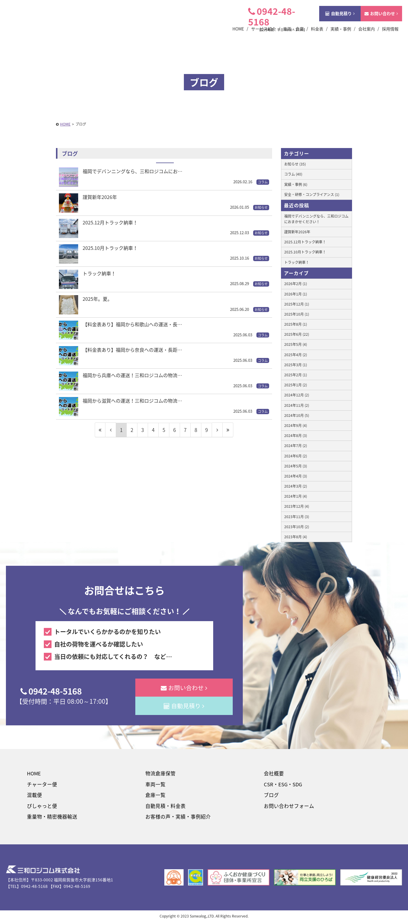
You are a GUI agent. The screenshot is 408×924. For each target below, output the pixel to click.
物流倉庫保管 (160, 774)
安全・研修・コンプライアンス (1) (311, 194)
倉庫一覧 (155, 797)
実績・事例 (332, 37)
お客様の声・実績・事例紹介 (177, 818)
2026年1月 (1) (295, 294)
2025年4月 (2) (295, 354)
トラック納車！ (296, 262)
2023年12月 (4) (296, 506)
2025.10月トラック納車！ (305, 252)
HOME (33, 774)
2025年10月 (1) (296, 314)
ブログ (270, 797)
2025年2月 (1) (295, 374)
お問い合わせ (373, 22)
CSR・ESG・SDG (282, 785)
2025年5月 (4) (295, 344)
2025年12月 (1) (296, 304)
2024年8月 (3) (295, 435)
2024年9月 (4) (295, 425)
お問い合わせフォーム (288, 807)
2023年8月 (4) (295, 536)
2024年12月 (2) (296, 395)
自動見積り (331, 22)
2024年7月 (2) (295, 445)
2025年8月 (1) (295, 324)
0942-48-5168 (263, 25)
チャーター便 (41, 785)
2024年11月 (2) (296, 405)
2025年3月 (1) (295, 364)
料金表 (309, 37)
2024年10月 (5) (296, 415)
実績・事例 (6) (295, 184)
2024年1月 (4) (295, 496)
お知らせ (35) (295, 164)
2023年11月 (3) (296, 516)
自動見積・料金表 (165, 807)
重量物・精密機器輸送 (51, 818)
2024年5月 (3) (295, 466)
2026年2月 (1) (295, 283)
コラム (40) (293, 174)
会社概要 (273, 774)
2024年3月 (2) (295, 486)
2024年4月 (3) (295, 476)
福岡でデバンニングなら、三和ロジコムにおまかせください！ (316, 218)
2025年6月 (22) (296, 334)
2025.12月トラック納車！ (305, 242)
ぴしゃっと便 (41, 807)
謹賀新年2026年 (297, 231)
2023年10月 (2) (296, 526)
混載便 (33, 797)
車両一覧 (155, 785)
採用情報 (382, 37)
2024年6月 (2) (295, 456)
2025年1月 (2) (295, 385)
